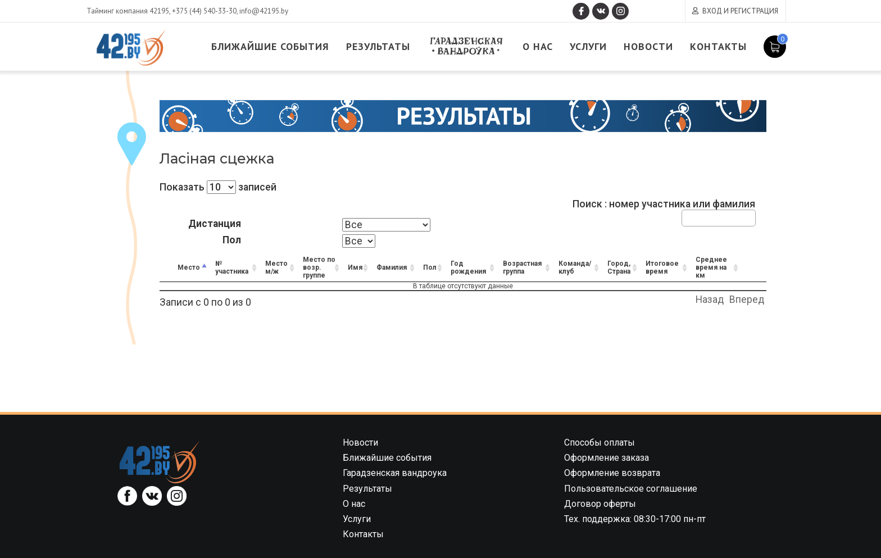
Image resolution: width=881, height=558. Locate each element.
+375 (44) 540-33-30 (204, 11)
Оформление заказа (606, 457)
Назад (710, 299)
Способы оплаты (599, 442)
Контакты (718, 46)
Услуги (588, 46)
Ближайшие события (270, 46)
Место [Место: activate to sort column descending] (189, 267)
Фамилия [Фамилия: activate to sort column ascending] (391, 267)
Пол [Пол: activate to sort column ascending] (430, 267)
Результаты (378, 46)
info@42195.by (263, 11)
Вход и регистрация (740, 11)
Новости (648, 46)
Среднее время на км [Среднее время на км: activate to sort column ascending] (711, 267)
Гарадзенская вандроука (466, 46)
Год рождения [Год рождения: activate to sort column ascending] (468, 267)
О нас (538, 46)
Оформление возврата (612, 473)
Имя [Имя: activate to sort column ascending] (355, 267)
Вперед (746, 299)
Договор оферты (600, 503)
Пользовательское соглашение (630, 488)
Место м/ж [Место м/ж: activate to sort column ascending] (276, 267)
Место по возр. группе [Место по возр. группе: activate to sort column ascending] (319, 267)
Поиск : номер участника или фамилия (664, 212)
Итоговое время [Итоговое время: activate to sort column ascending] (662, 267)
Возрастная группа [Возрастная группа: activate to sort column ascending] (522, 267)
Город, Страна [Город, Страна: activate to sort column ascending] (618, 267)
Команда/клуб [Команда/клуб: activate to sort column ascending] (574, 267)
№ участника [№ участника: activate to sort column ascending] (231, 267)
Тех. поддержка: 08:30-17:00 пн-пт (635, 519)
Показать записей (218, 187)
